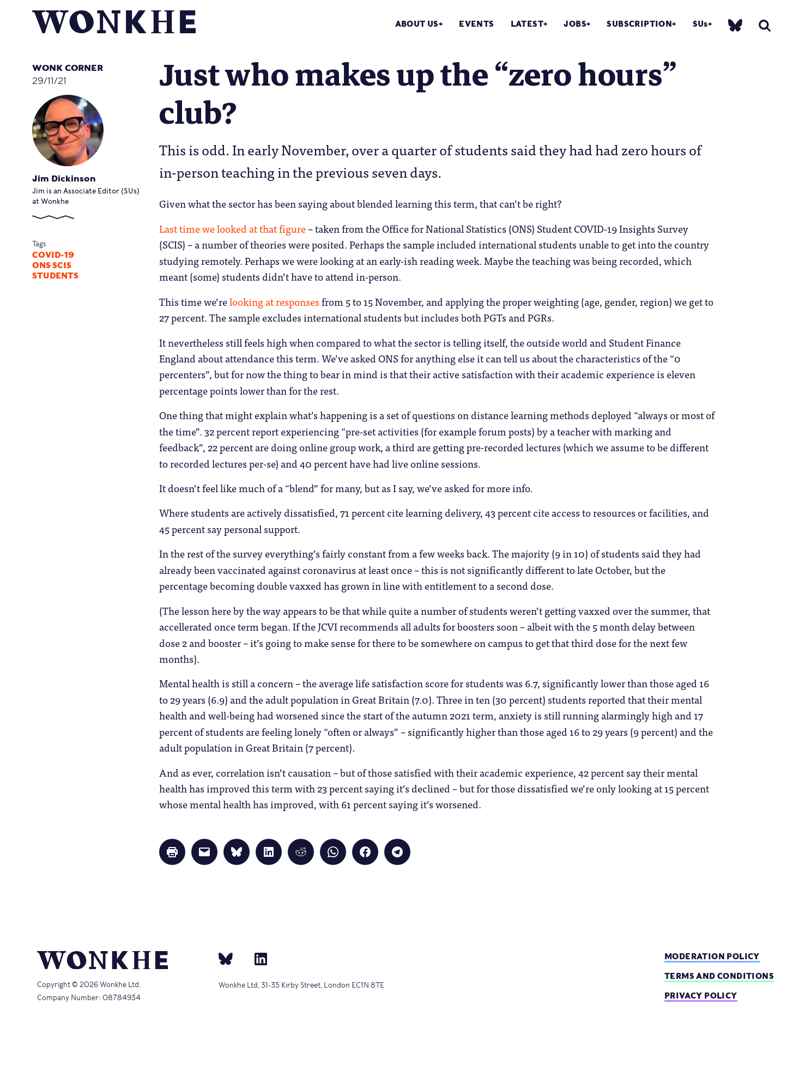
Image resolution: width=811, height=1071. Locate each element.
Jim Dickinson (64, 178)
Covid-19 (53, 255)
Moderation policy (712, 956)
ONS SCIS (51, 265)
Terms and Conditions (719, 976)
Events (476, 23)
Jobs (575, 23)
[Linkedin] (256, 958)
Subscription (639, 23)
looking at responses (274, 301)
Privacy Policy (700, 995)
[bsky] (735, 24)
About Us (417, 23)
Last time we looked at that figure (232, 228)
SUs (700, 23)
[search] (765, 25)
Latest (527, 23)
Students (55, 276)
